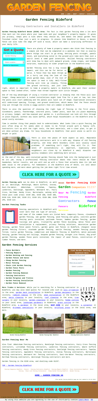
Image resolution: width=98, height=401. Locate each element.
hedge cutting (72, 300)
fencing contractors (86, 59)
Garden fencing (34, 68)
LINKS (68, 14)
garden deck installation (28, 292)
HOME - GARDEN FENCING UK (49, 375)
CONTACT (82, 14)
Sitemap (3, 383)
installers (91, 100)
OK (92, 400)
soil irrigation (71, 290)
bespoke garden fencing (52, 235)
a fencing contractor (65, 287)
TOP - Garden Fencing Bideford (16, 365)
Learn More (84, 400)
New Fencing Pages (13, 383)
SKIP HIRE (55, 305)
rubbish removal (20, 295)
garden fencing (48, 157)
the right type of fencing (59, 109)
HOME (62, 14)
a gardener (23, 305)
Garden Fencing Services (19, 245)
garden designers (63, 292)
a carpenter (86, 305)
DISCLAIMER (91, 14)
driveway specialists (23, 308)
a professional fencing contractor (40, 160)
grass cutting (64, 303)
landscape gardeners (33, 303)
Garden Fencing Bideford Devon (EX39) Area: (23, 32)
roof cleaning (51, 298)
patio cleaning (16, 298)
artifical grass (62, 308)
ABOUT (75, 14)
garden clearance (37, 300)
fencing (88, 123)
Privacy (94, 383)
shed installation (52, 295)
